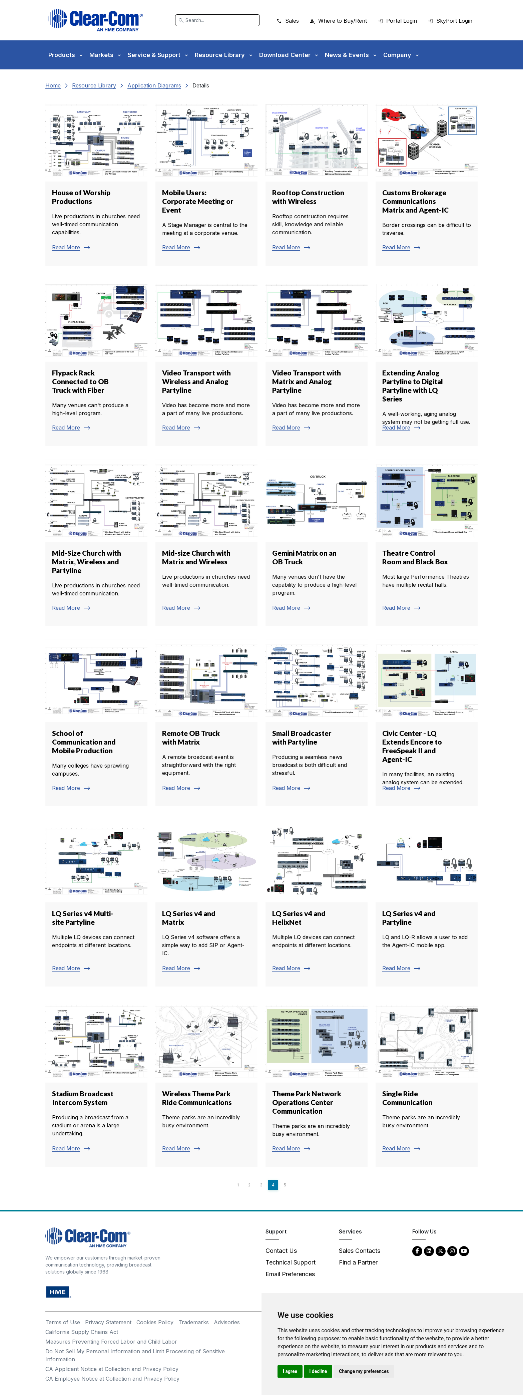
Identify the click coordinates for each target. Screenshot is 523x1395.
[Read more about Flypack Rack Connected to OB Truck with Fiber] (96, 362)
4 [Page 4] (273, 1184)
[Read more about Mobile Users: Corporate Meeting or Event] (206, 182)
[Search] (217, 20)
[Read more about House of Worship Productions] (96, 182)
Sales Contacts (359, 1250)
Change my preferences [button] (364, 1371)
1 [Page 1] (238, 1184)
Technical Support (291, 1262)
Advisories (227, 1322)
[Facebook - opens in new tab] (417, 1250)
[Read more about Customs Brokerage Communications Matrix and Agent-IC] (427, 182)
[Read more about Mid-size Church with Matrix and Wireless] (206, 542)
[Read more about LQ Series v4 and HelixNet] (317, 903)
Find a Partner (358, 1262)
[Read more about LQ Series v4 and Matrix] (206, 903)
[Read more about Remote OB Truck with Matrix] (206, 722)
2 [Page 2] (249, 1184)
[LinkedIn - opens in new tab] (429, 1250)
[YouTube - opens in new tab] (464, 1250)
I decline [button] (318, 1371)
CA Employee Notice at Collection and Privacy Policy (112, 1378)
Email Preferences (290, 1274)
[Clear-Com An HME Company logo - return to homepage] (87, 1236)
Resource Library (94, 85)
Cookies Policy (154, 1322)
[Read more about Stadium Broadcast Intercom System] (96, 1083)
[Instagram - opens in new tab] (452, 1250)
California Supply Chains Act (81, 1332)
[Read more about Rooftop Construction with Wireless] (317, 182)
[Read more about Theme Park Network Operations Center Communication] (317, 1083)
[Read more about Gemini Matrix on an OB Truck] (317, 542)
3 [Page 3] (261, 1184)
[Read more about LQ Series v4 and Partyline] (427, 903)
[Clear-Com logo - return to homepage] (95, 20)
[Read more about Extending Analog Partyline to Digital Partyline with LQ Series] (427, 362)
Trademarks (193, 1322)
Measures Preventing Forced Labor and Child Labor (111, 1341)
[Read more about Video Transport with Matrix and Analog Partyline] (317, 362)
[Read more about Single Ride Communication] (427, 1083)
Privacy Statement (108, 1322)
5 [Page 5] (285, 1184)
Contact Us (281, 1250)
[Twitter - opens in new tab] (441, 1250)
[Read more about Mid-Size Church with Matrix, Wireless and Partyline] (96, 542)
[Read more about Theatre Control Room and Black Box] (427, 542)
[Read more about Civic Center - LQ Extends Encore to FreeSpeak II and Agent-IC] (427, 722)
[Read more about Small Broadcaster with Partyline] (317, 722)
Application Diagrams (154, 85)
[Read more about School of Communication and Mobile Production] (96, 722)
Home (53, 85)
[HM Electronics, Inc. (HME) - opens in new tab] (58, 1291)
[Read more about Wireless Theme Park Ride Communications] (206, 1083)
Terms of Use (62, 1322)
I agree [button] (290, 1371)
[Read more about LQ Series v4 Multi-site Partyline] (96, 903)
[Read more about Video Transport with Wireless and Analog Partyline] (206, 362)
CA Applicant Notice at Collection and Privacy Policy (111, 1369)
